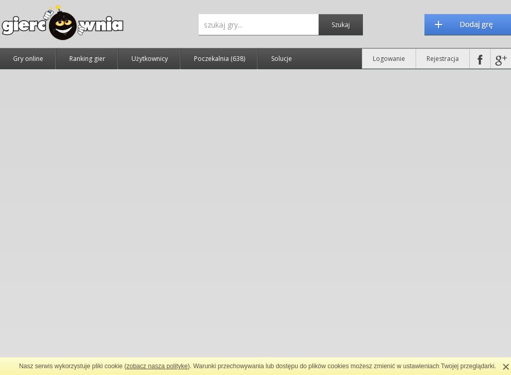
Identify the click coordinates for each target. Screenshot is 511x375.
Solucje (281, 58)
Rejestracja (443, 58)
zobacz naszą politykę (157, 366)
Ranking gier (87, 58)
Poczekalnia (219, 58)
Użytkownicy (149, 58)
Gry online (28, 58)
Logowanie (389, 58)
